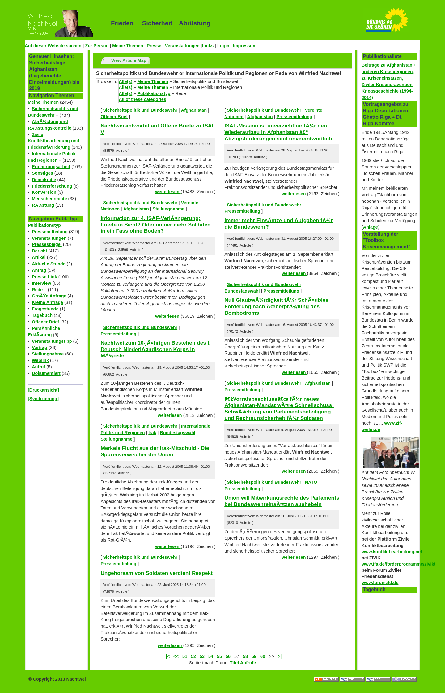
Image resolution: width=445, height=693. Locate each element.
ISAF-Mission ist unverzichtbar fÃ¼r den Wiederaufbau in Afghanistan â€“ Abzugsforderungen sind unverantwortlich (278, 131)
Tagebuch (42, 315)
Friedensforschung (52, 186)
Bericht (39, 250)
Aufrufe (248, 662)
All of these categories (142, 99)
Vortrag (39, 347)
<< (176, 656)
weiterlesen (167, 191)
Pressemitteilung (50, 231)
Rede (37, 289)
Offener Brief (45, 321)
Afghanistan (194, 110)
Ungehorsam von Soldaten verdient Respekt (156, 573)
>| (280, 656)
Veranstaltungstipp (52, 341)
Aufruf (38, 366)
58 (245, 656)
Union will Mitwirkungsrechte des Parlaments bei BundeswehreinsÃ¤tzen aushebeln (281, 501)
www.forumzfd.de (380, 582)
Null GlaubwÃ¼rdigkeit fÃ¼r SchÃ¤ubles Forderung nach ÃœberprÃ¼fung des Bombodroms (276, 306)
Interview (41, 283)
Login (223, 45)
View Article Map (128, 60)
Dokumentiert (46, 373)
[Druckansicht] (43, 390)
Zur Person (96, 45)
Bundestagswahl (177, 432)
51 (184, 656)
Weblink (40, 360)
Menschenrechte (49, 198)
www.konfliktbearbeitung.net (392, 551)
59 (254, 656)
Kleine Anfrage (47, 302)
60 (262, 656)
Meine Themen (127, 45)
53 (202, 656)
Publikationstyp (44, 225)
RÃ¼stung (43, 205)
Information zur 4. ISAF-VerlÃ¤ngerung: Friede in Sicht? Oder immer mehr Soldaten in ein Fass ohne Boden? (155, 224)
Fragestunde (45, 308)
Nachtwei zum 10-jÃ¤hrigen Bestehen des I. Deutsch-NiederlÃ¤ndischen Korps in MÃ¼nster (155, 349)
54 (210, 656)
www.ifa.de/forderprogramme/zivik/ (398, 564)
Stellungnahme (48, 353)
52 (193, 656)
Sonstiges (42, 173)
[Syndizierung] (43, 398)
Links (208, 45)
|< (168, 656)
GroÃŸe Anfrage (49, 295)
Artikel (39, 257)
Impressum (245, 45)
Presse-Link (44, 276)
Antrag (39, 270)
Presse (154, 45)
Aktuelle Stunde (49, 263)
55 (219, 656)
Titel (234, 662)
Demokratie (44, 179)
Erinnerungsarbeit (51, 166)
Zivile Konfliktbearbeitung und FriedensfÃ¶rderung (53, 141)
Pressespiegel (47, 244)
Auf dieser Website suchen (53, 45)
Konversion (44, 192)
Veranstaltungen (182, 45)
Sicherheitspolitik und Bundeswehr (140, 110)
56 (228, 656)
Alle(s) (125, 81)
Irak (152, 432)
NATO (311, 482)
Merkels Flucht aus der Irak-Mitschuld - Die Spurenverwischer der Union (154, 451)
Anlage (370, 227)
